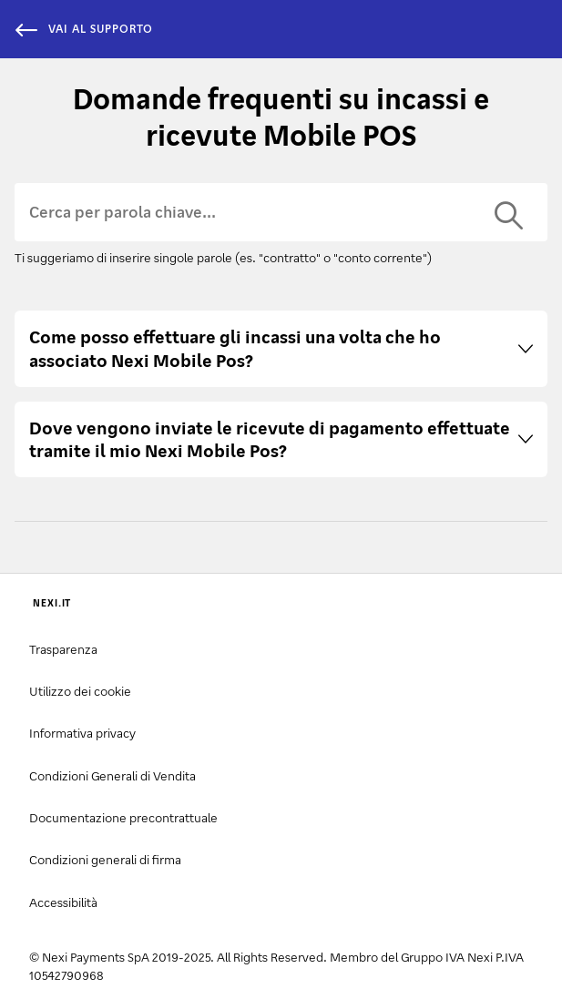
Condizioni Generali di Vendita (112, 775)
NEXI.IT (52, 602)
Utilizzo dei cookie (80, 690)
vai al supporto (84, 29)
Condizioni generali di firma (105, 859)
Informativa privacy (82, 732)
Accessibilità (63, 902)
